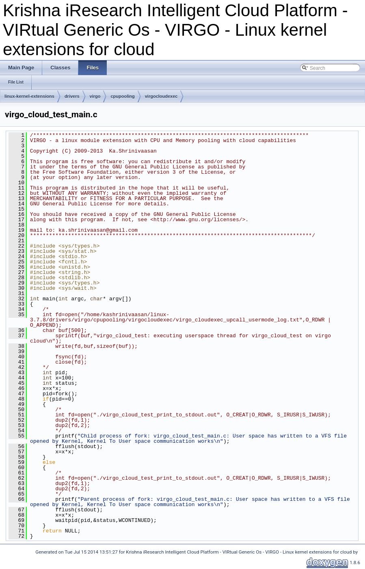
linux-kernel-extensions (29, 96)
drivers (72, 96)
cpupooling (122, 96)
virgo (95, 96)
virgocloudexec (161, 96)
